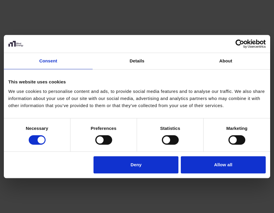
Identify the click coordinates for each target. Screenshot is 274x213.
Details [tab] (137, 60)
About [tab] (225, 60)
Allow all (223, 164)
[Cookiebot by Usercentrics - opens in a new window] (240, 43)
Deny (135, 164)
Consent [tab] (48, 60)
